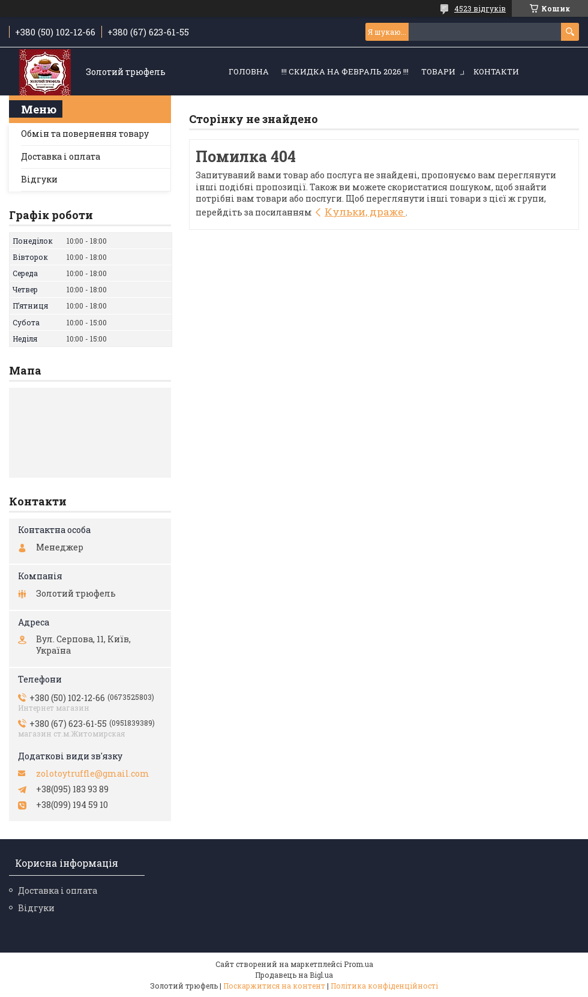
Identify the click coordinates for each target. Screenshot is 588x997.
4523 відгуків (480, 8)
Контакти (496, 71)
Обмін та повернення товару (85, 133)
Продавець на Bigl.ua (294, 975)
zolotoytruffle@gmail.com (92, 773)
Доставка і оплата (60, 156)
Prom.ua (358, 964)
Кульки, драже (365, 211)
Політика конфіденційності (384, 985)
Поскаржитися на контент (274, 985)
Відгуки (39, 179)
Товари (438, 71)
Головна (249, 71)
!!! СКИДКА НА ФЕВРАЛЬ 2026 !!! (345, 71)
